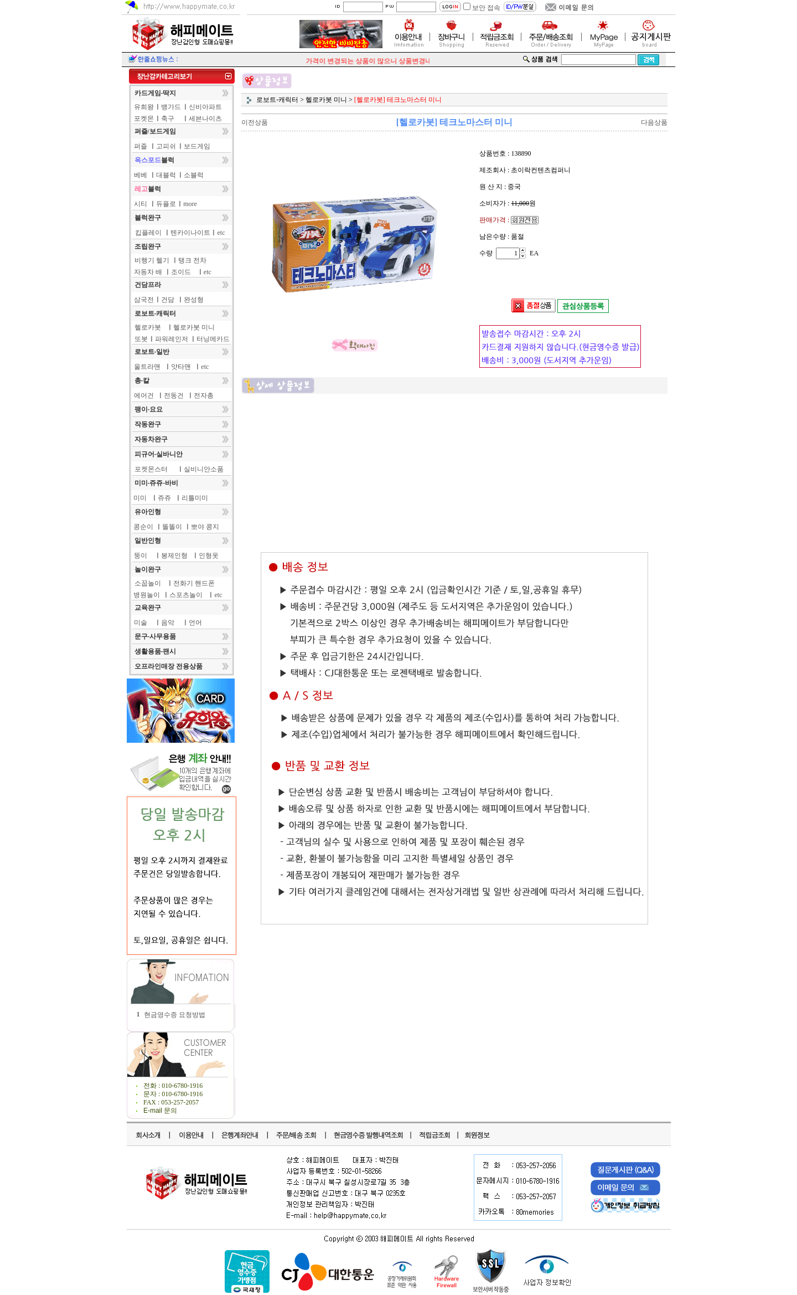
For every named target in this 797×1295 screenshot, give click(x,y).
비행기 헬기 (151, 260)
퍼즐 (140, 146)
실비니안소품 (204, 469)
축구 (167, 118)
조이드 (181, 272)
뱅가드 (171, 107)
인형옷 (209, 555)
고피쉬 (166, 146)
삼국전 (144, 300)
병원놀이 (146, 595)
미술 (140, 622)
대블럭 (166, 175)
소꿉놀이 (147, 583)
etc (221, 233)
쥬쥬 (164, 498)
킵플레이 (148, 233)
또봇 (141, 339)
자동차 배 (148, 272)
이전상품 (254, 122)
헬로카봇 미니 (194, 327)
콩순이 (143, 527)
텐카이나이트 (190, 233)
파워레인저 (171, 339)
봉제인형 (174, 555)
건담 (167, 300)
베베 (140, 175)
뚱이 (140, 555)
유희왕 (144, 107)
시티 (140, 204)
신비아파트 (205, 107)
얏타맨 (181, 367)
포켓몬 (144, 118)
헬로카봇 (147, 327)
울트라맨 (147, 367)
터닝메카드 (213, 339)
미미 (140, 498)
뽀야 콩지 (205, 527)
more (190, 204)
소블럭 (194, 175)
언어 (195, 622)
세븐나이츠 (205, 118)
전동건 (174, 395)
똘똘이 (172, 527)
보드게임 (197, 146)
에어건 (144, 395)
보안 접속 (486, 8)
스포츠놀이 (186, 595)
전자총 (204, 395)
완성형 (194, 300)
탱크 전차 (192, 260)
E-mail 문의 (160, 1110)
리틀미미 (195, 498)
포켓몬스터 (151, 469)
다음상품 (654, 122)
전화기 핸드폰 (194, 583)
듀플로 (166, 204)
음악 (167, 622)
